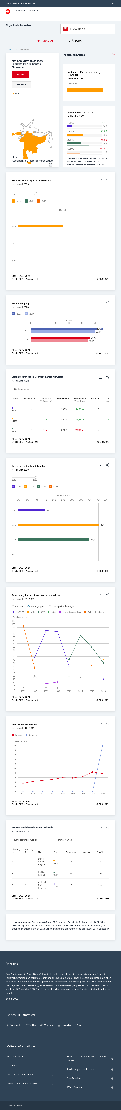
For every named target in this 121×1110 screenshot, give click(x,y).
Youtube (47, 1025)
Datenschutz (22, 1105)
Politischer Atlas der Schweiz (30, 1084)
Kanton (20, 74)
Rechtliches (10, 1105)
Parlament (30, 1066)
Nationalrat (45, 40)
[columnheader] (18, 400)
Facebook (13, 1025)
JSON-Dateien (90, 1087)
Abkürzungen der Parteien (90, 1069)
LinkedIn (64, 1025)
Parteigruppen (38, 606)
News (79, 1025)
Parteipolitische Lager (63, 606)
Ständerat (76, 40)
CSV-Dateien (90, 1078)
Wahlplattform (30, 1057)
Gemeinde (21, 84)
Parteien (19, 606)
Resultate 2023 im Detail (30, 1075)
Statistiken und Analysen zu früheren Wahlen (90, 1059)
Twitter (30, 1025)
